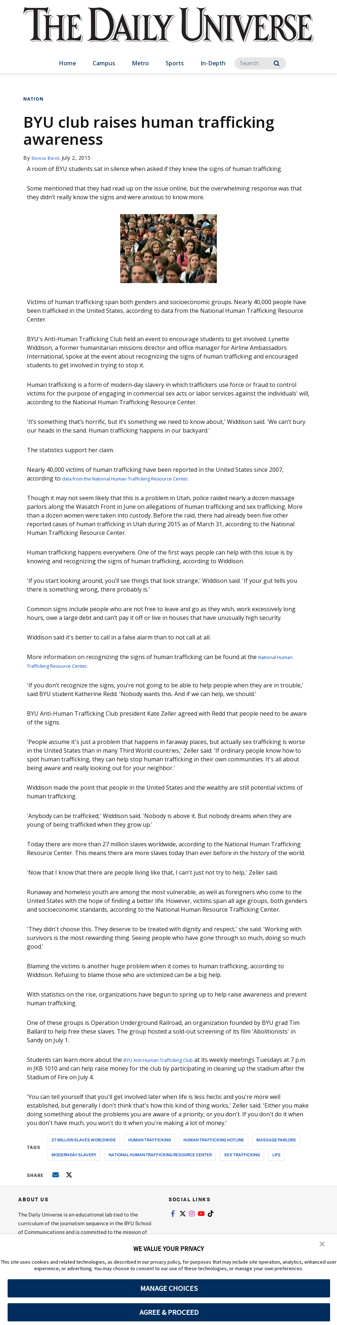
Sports (175, 63)
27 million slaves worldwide (84, 1139)
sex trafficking (242, 1154)
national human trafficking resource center (160, 1154)
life (276, 1154)
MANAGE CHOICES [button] (169, 1288)
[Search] (260, 63)
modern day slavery (74, 1154)
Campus (104, 63)
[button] (322, 1244)
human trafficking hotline (213, 1139)
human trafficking (149, 1139)
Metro (140, 63)
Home (67, 63)
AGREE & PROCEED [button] (169, 1312)
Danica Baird (48, 158)
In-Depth (213, 63)
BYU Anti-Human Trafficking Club (169, 1060)
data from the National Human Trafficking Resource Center (143, 478)
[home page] (168, 32)
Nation (33, 99)
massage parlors (276, 1139)
